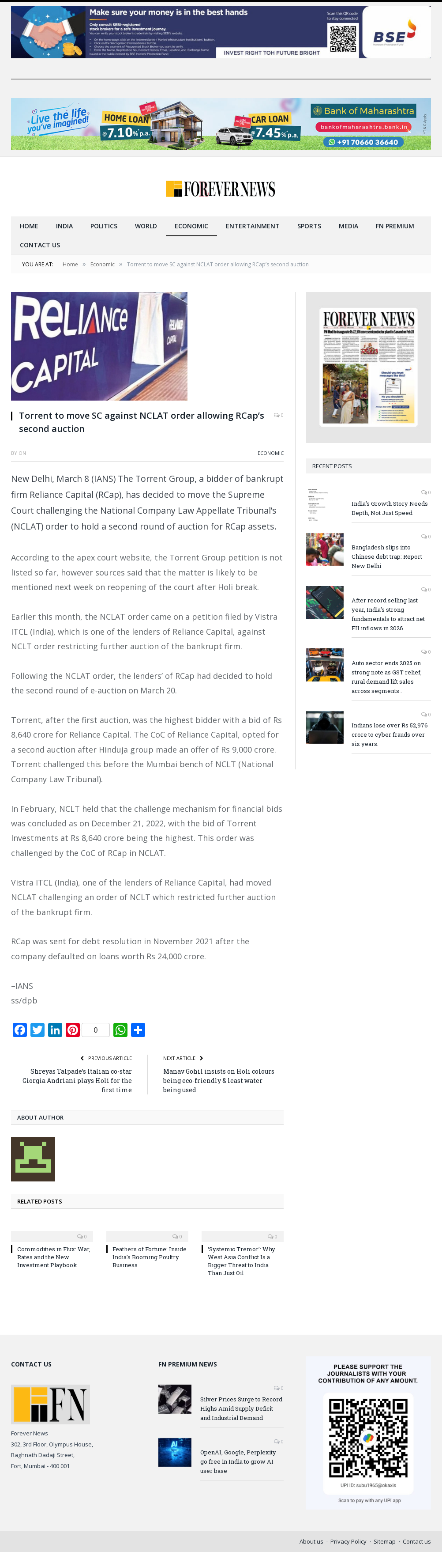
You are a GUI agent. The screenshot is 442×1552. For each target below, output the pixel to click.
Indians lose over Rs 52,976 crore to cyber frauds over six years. (390, 734)
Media (348, 226)
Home (29, 226)
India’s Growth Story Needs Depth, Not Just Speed (390, 508)
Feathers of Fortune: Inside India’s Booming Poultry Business (149, 1257)
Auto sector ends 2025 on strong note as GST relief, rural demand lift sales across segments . (387, 677)
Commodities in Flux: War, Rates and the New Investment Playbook (53, 1257)
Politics (103, 226)
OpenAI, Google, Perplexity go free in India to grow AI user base (238, 1461)
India (64, 226)
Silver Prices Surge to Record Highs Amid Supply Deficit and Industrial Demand (241, 1408)
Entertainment (253, 226)
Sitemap (385, 1541)
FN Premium (395, 226)
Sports (309, 226)
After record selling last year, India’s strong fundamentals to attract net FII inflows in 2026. (388, 614)
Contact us (40, 245)
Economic (191, 226)
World (146, 226)
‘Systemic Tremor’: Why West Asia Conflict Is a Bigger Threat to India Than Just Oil (241, 1261)
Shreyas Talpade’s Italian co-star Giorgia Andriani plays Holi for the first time (77, 1080)
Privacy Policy (348, 1541)
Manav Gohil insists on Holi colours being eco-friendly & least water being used (218, 1080)
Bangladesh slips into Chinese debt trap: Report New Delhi (387, 556)
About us (311, 1541)
